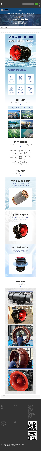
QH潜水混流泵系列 (30, 406)
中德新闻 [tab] (2, 27)
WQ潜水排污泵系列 (30, 410)
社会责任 (15, 422)
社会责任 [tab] (6, 27)
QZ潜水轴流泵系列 (30, 405)
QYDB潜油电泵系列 (30, 408)
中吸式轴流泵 (29, 417)
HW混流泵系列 (30, 407)
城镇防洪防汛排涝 (3, 422)
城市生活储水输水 (3, 424)
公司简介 (2, 405)
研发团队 (2, 406)
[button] (40, 20)
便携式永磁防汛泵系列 (31, 413)
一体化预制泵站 (3, 421)
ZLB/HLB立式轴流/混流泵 (31, 414)
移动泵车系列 (29, 412)
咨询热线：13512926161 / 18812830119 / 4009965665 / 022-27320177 (28, 10)
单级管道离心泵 (30, 415)
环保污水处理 (2, 423)
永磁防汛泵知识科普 (5, 395)
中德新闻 (15, 421)
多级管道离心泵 (30, 416)
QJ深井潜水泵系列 (30, 409)
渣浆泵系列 (29, 411)
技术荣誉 (2, 408)
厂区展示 (2, 407)
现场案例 (15, 403)
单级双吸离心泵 (30, 418)
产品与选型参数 (30, 403)
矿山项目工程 (2, 425)
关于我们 (2, 403)
